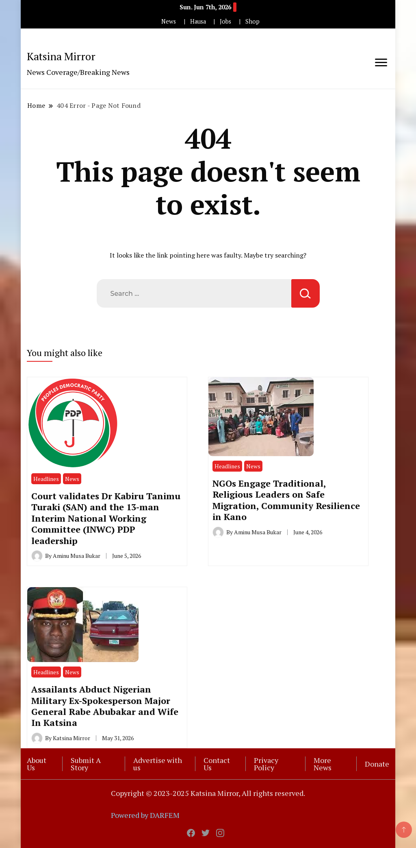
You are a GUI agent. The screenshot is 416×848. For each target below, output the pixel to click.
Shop (252, 21)
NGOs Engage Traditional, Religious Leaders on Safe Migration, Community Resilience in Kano (286, 499)
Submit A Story (86, 763)
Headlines (46, 479)
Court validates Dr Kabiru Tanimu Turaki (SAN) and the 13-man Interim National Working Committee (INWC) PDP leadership (105, 518)
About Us (36, 763)
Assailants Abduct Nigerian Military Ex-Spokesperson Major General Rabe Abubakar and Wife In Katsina (104, 705)
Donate (377, 764)
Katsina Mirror (61, 56)
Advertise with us (157, 763)
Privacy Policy (266, 763)
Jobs (225, 21)
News (168, 21)
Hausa (198, 21)
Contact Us (217, 763)
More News (323, 763)
